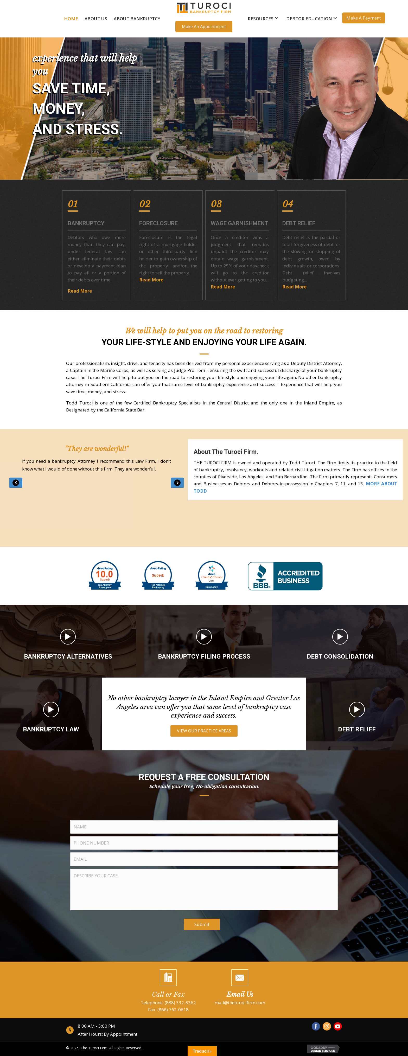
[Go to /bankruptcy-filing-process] (204, 641)
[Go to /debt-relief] (357, 714)
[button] (203, 26)
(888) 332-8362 (180, 1003)
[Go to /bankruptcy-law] (51, 714)
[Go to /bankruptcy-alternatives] (68, 641)
